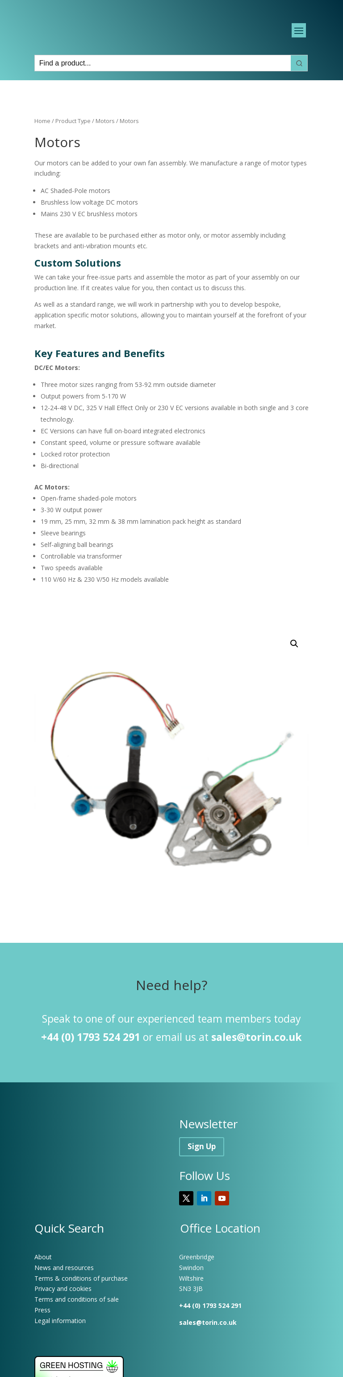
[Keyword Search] (163, 87)
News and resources (64, 1291)
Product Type (73, 144)
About (43, 1280)
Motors (105, 144)
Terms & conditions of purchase (81, 1301)
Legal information (60, 1344)
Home (42, 144)
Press (42, 1333)
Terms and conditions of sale (76, 1323)
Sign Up (202, 1169)
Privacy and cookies (63, 1312)
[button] (294, 667)
